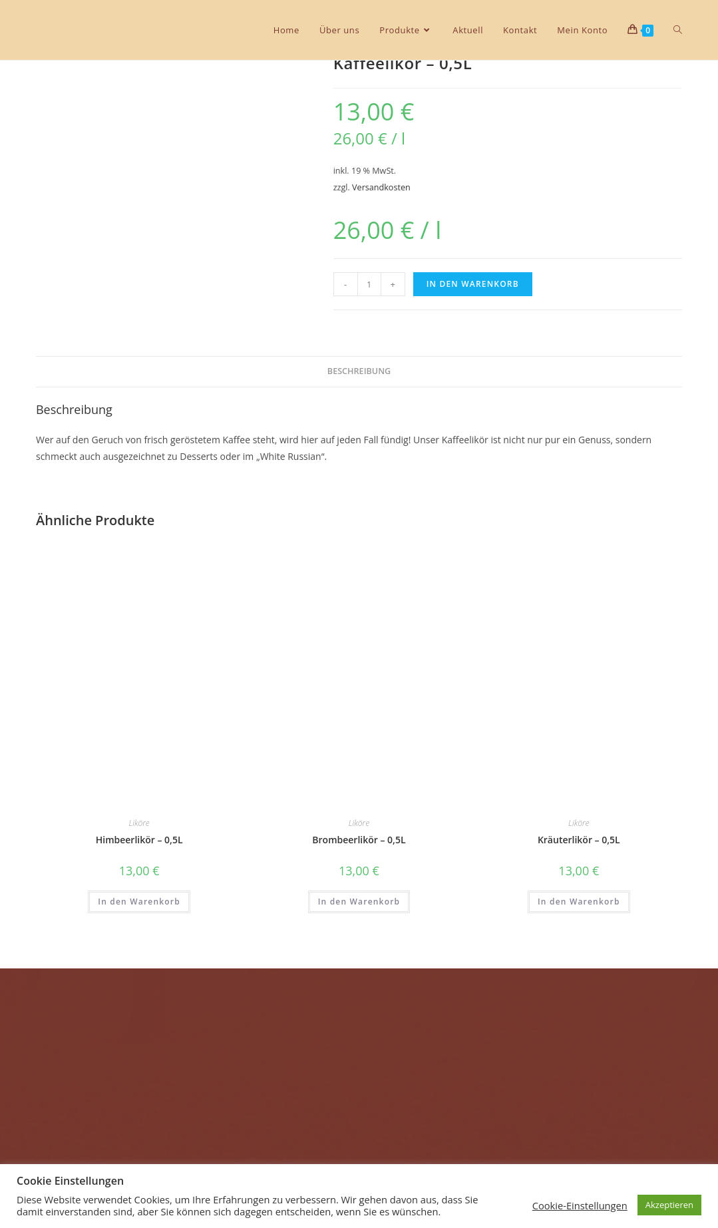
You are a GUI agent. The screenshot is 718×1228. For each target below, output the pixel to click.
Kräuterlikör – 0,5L (579, 839)
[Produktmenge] (369, 284)
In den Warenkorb (473, 284)
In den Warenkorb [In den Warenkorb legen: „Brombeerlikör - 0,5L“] (359, 901)
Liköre (138, 823)
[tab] (359, 372)
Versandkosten (381, 187)
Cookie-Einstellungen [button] (580, 1205)
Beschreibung (359, 371)
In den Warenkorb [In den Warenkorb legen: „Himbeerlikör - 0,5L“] (139, 901)
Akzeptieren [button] (669, 1205)
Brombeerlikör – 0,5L (358, 839)
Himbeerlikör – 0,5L (139, 839)
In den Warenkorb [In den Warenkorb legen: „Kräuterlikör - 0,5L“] (579, 901)
